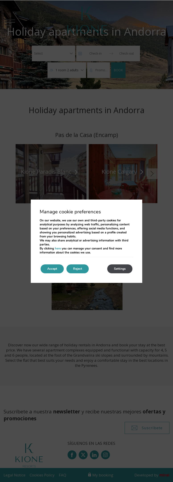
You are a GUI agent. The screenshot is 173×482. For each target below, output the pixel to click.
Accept (52, 269)
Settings (120, 269)
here (58, 249)
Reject (77, 269)
